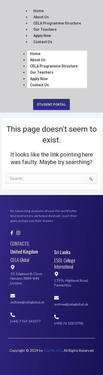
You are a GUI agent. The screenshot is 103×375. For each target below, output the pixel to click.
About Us (41, 17)
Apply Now (42, 36)
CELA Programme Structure (57, 23)
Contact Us (42, 42)
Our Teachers (45, 29)
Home (38, 11)
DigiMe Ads (53, 350)
